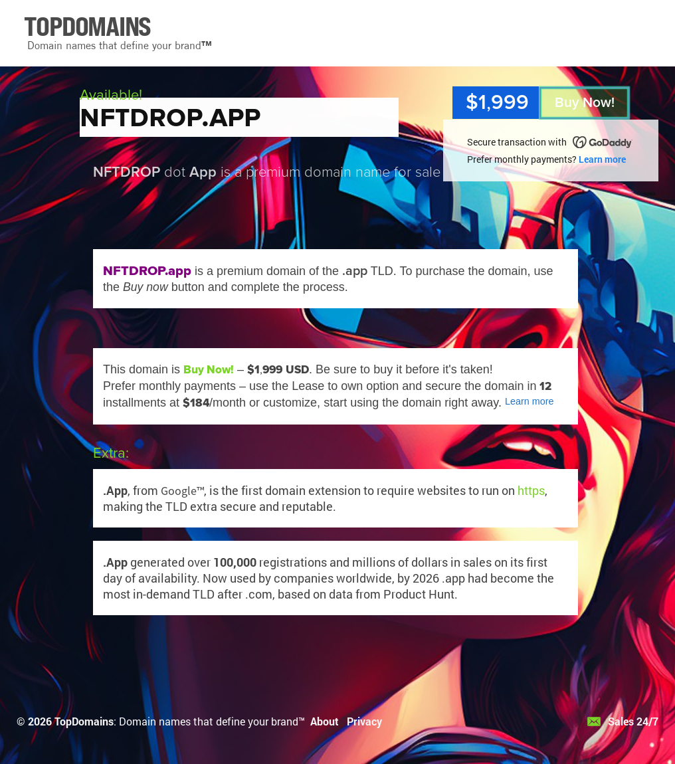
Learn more (602, 159)
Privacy (364, 721)
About (324, 721)
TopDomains (84, 721)
